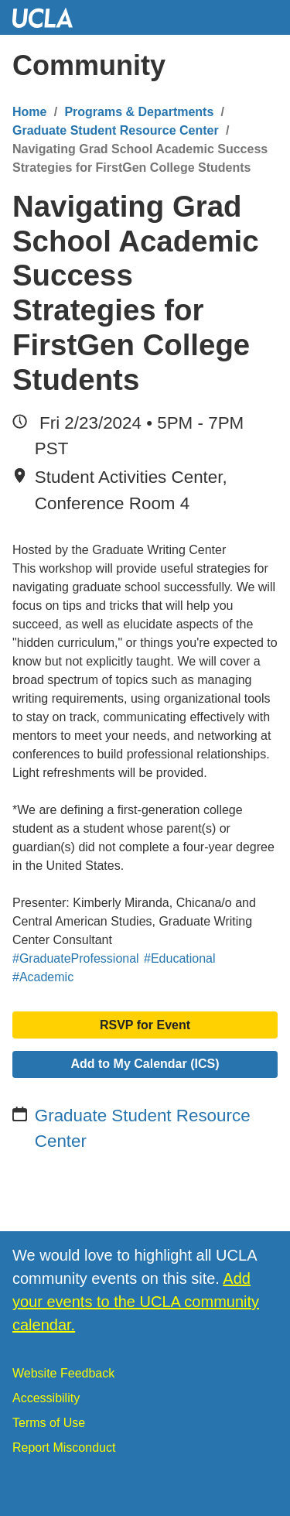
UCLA (49, 17)
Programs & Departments (138, 111)
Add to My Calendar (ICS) (144, 1063)
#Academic (42, 977)
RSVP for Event (145, 1025)
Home (29, 111)
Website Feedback (63, 1373)
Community (88, 65)
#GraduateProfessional (75, 958)
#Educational (180, 958)
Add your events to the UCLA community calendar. (135, 1301)
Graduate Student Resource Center (115, 130)
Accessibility (46, 1398)
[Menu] (263, 65)
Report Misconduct (63, 1447)
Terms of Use (48, 1422)
